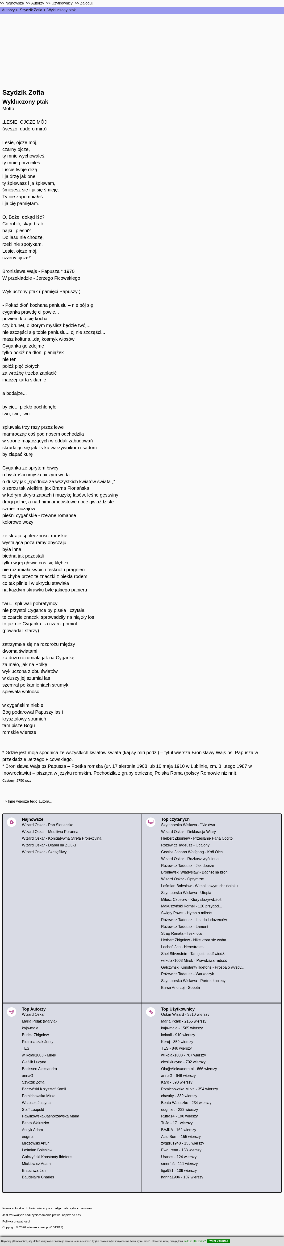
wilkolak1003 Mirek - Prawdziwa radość (194, 961)
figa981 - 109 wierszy (179, 1171)
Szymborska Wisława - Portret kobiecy (193, 981)
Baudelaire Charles (38, 1177)
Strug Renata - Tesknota (181, 933)
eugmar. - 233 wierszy (179, 1110)
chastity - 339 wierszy (179, 1096)
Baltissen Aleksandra (39, 1069)
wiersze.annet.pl (37, 1227)
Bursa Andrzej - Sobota (180, 988)
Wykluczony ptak (61, 10)
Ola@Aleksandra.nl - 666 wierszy (189, 1069)
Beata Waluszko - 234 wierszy (186, 1103)
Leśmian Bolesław (37, 1150)
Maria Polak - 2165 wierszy (183, 1021)
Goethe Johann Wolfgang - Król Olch (192, 852)
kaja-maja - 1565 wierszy (182, 1028)
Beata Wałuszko (35, 1123)
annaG (27, 1076)
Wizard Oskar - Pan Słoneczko (47, 825)
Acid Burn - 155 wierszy (181, 1137)
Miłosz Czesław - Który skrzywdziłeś (191, 900)
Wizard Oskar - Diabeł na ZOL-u (49, 845)
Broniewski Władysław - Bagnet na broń (194, 872)
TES (25, 1048)
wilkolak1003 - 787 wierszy (183, 1055)
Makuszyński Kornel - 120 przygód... (191, 906)
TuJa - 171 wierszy (177, 1123)
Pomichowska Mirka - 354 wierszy (189, 1089)
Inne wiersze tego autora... (30, 801)
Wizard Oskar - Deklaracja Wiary (188, 832)
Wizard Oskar (33, 1014)
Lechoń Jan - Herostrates (182, 947)
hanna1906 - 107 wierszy (182, 1177)
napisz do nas (71, 1215)
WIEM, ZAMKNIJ (218, 1241)
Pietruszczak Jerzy (37, 1042)
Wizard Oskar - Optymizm (182, 879)
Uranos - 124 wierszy (178, 1157)
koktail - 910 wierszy (178, 1035)
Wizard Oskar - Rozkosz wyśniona (190, 859)
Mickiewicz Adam (36, 1164)
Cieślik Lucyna (34, 1062)
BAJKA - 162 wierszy (178, 1130)
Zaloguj (86, 3)
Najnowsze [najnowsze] (14, 3)
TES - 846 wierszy (176, 1048)
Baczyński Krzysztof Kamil (44, 1089)
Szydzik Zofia (31, 10)
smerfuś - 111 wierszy (179, 1164)
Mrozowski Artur (35, 1143)
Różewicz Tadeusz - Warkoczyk (187, 974)
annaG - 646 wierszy (178, 1076)
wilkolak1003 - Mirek (39, 1055)
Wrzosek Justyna (36, 1103)
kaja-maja (30, 1028)
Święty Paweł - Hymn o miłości (187, 913)
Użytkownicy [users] (62, 3)
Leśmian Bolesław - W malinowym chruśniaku (199, 886)
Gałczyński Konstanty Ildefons (47, 1157)
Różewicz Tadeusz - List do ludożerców (194, 920)
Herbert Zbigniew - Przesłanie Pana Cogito (197, 838)
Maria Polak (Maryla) (39, 1021)
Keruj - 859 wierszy (177, 1042)
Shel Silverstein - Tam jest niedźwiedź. (193, 954)
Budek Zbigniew (35, 1035)
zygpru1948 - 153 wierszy (182, 1143)
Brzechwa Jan (34, 1171)
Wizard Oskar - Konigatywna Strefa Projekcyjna (61, 838)
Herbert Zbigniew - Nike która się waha (193, 940)
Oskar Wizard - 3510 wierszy (185, 1014)
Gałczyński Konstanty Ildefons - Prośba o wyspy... (202, 967)
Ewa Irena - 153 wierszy (181, 1150)
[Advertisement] (142, 49)
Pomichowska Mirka (38, 1096)
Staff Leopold (33, 1110)
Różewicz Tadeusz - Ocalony (185, 845)
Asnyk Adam (32, 1130)
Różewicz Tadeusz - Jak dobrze (187, 866)
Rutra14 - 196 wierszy (179, 1116)
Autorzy (8, 10)
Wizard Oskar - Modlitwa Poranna (50, 832)
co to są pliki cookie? (195, 1241)
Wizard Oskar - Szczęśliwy (44, 852)
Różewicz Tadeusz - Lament (184, 927)
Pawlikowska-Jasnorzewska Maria (50, 1116)
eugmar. (29, 1137)
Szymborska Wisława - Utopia (186, 893)
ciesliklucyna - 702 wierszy (183, 1062)
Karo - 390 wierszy (176, 1082)
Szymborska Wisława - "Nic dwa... (189, 825)
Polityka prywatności (16, 1221)
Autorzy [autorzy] (37, 3)
